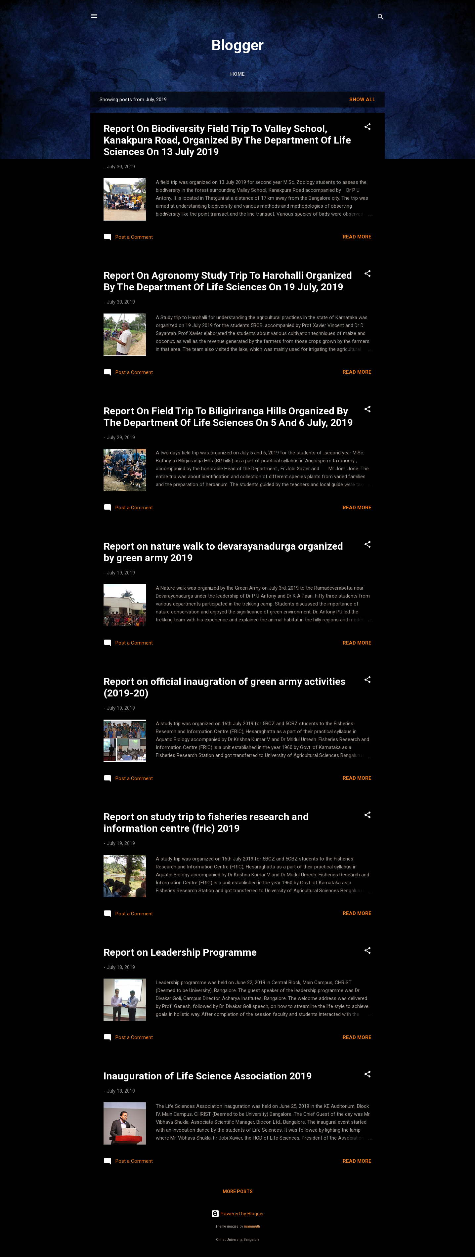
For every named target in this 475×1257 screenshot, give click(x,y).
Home (237, 74)
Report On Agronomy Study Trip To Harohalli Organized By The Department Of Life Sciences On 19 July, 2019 (228, 281)
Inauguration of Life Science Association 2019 (208, 1076)
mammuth (252, 1226)
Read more (357, 237)
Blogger (237, 45)
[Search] (381, 18)
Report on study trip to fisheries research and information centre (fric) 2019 (206, 822)
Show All (362, 100)
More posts (238, 1191)
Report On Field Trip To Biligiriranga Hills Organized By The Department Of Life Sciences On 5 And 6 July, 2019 (228, 416)
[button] (367, 128)
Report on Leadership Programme (180, 952)
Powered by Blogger (237, 1214)
